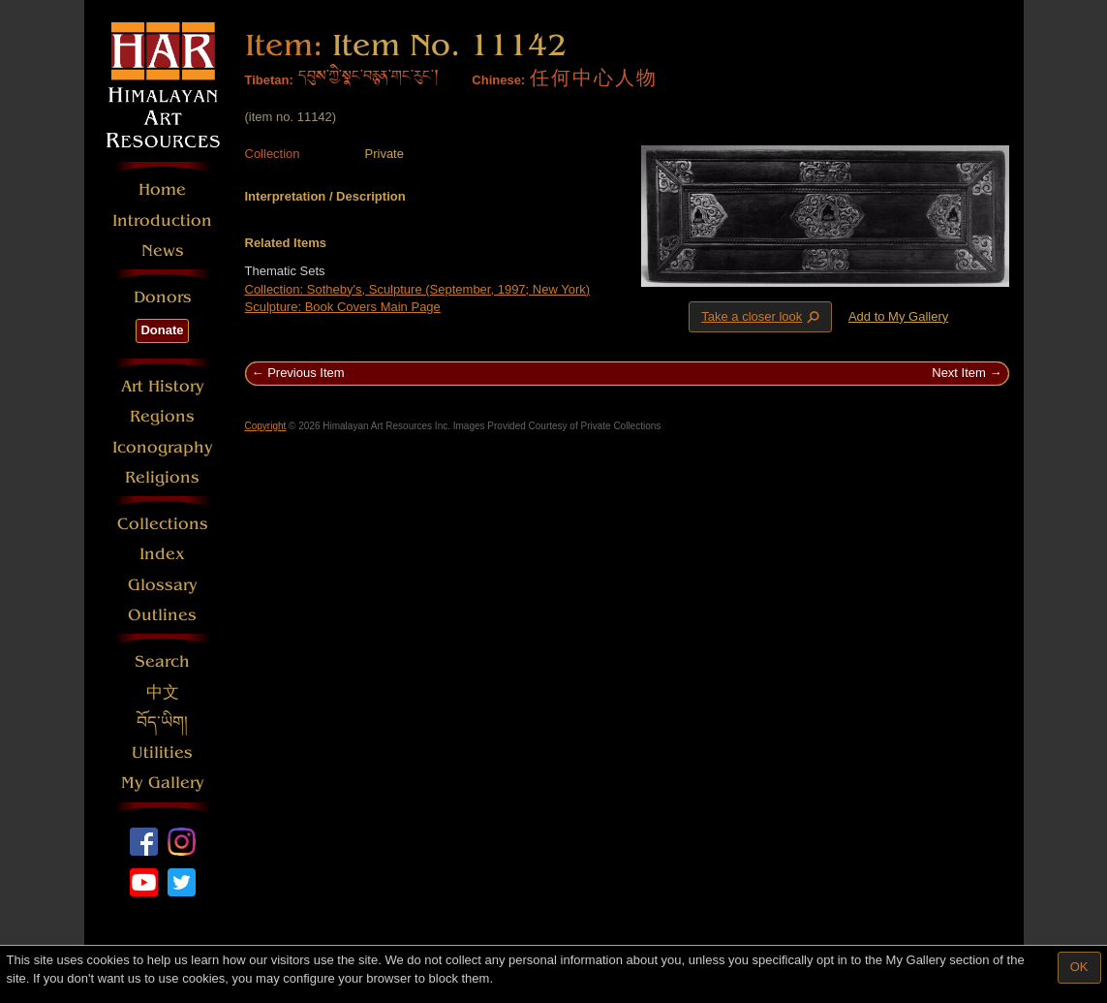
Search (162, 661)
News (162, 250)
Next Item (959, 372)
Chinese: (498, 80)
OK (1079, 966)
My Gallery (162, 782)
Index (162, 554)
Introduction (162, 220)
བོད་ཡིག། (162, 722)
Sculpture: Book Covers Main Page (343, 306)
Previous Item (305, 372)
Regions (162, 416)
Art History (162, 386)
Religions (162, 477)
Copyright (266, 426)
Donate (161, 330)
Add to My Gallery (898, 316)
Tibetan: (269, 80)
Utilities (162, 752)
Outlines (162, 615)
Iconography (162, 447)
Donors (163, 297)
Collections (162, 524)
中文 (162, 692)
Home (162, 189)
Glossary (163, 585)
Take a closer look (762, 316)
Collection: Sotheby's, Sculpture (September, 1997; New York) (418, 289)
